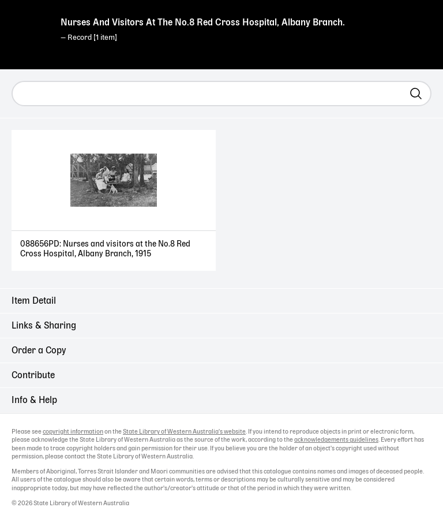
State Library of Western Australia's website (184, 432)
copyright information (73, 432)
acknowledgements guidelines (336, 440)
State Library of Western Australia (29, 32)
